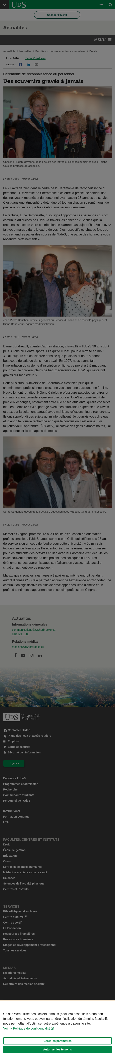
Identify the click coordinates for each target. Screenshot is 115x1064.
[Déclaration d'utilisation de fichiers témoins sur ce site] (57, 1032)
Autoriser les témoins (57, 1049)
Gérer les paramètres (57, 1040)
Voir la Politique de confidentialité (26, 1028)
